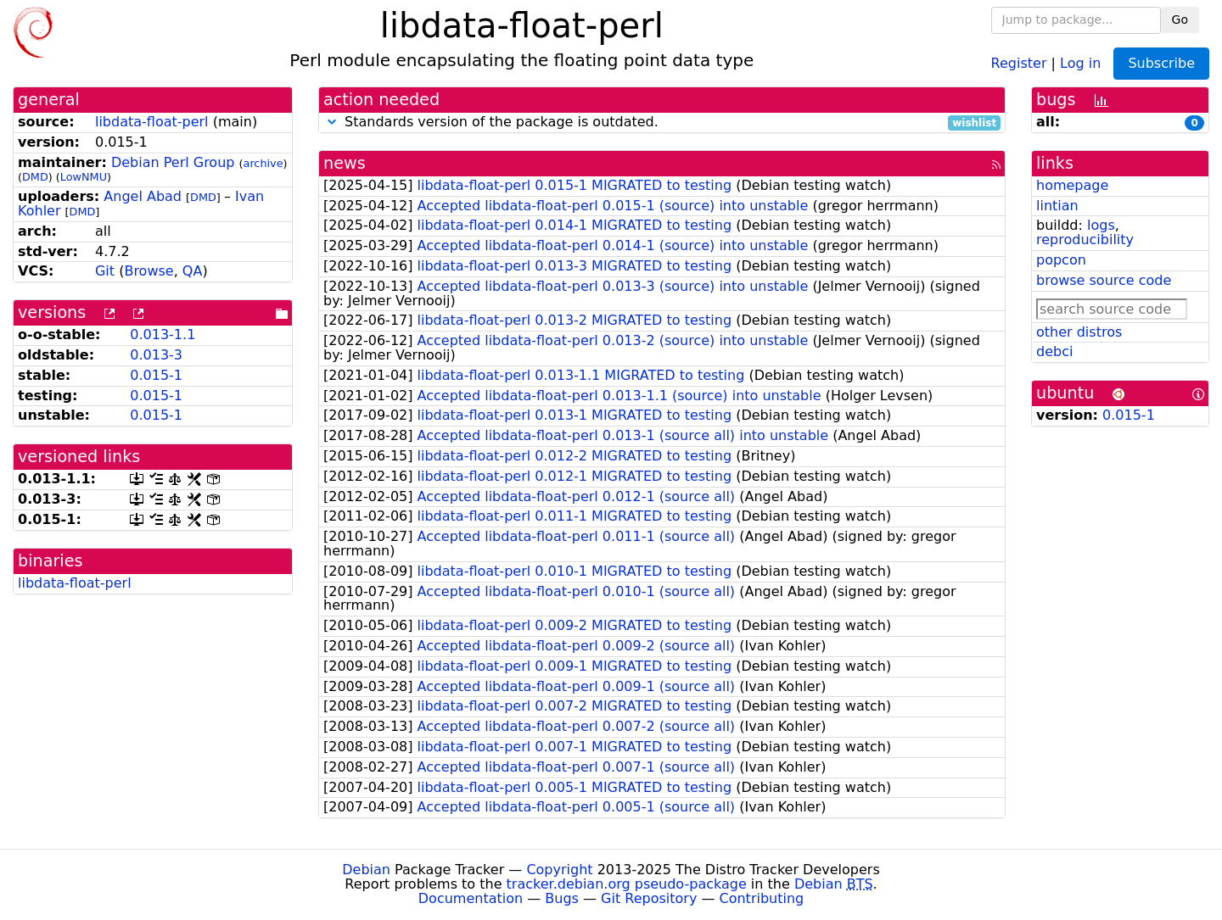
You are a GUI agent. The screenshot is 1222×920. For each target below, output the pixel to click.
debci (1054, 351)
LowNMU (83, 176)
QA (192, 271)
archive (263, 163)
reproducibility (1085, 239)
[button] (332, 122)
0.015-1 (156, 375)
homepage (1072, 185)
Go (1180, 19)
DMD (35, 176)
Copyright (559, 869)
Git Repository (649, 898)
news (344, 163)
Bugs (562, 898)
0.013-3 (156, 355)
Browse (148, 271)
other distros (1079, 332)
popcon (1061, 260)
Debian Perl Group (173, 162)
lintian (1057, 206)
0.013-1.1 (162, 334)
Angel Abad (143, 196)
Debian (366, 869)
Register (1019, 62)
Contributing (762, 898)
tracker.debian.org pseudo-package (627, 884)
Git (105, 271)
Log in (1080, 62)
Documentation (470, 898)
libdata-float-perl (152, 122)
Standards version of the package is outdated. (662, 122)
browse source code (1103, 280)
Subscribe (1161, 63)
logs (1101, 225)
